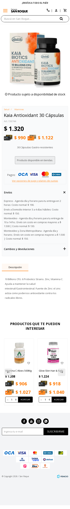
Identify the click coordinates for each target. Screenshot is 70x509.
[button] (64, 18)
